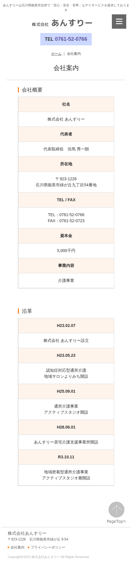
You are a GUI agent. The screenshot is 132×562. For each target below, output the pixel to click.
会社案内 (17, 547)
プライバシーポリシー (48, 547)
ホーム (56, 54)
